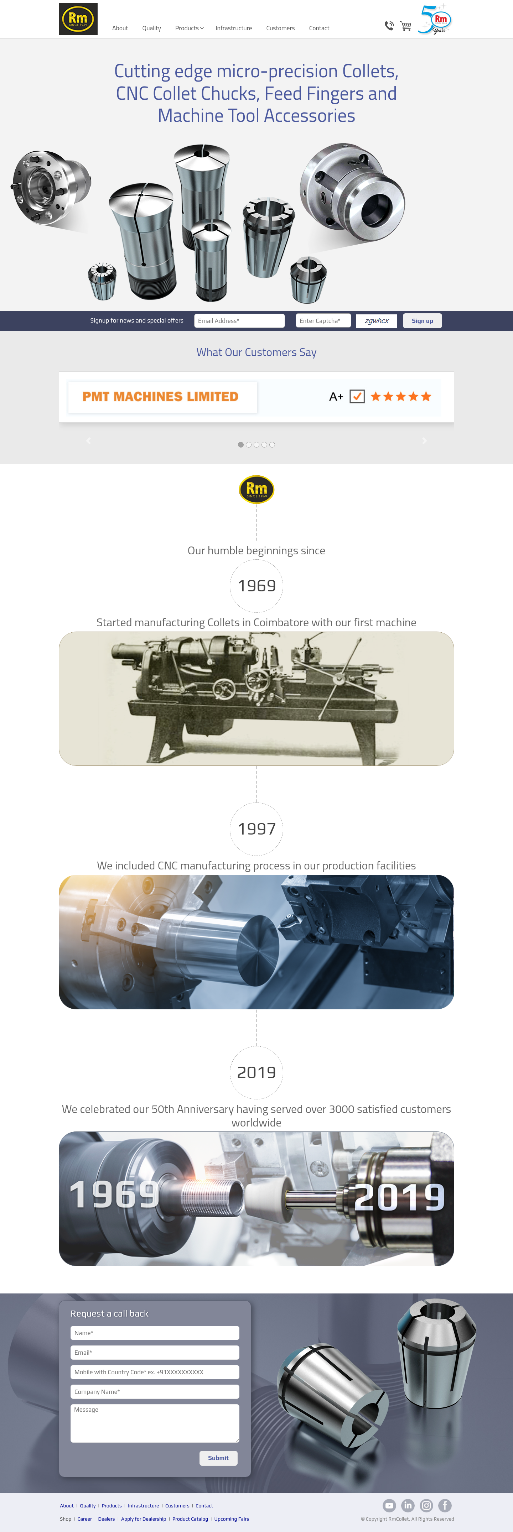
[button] (88, 417)
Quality (151, 28)
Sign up (422, 320)
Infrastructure (234, 28)
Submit (218, 1458)
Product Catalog (190, 1519)
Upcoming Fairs (231, 1519)
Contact (319, 28)
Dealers (106, 1519)
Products (187, 28)
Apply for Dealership (143, 1519)
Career (85, 1519)
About (120, 28)
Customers (280, 28)
